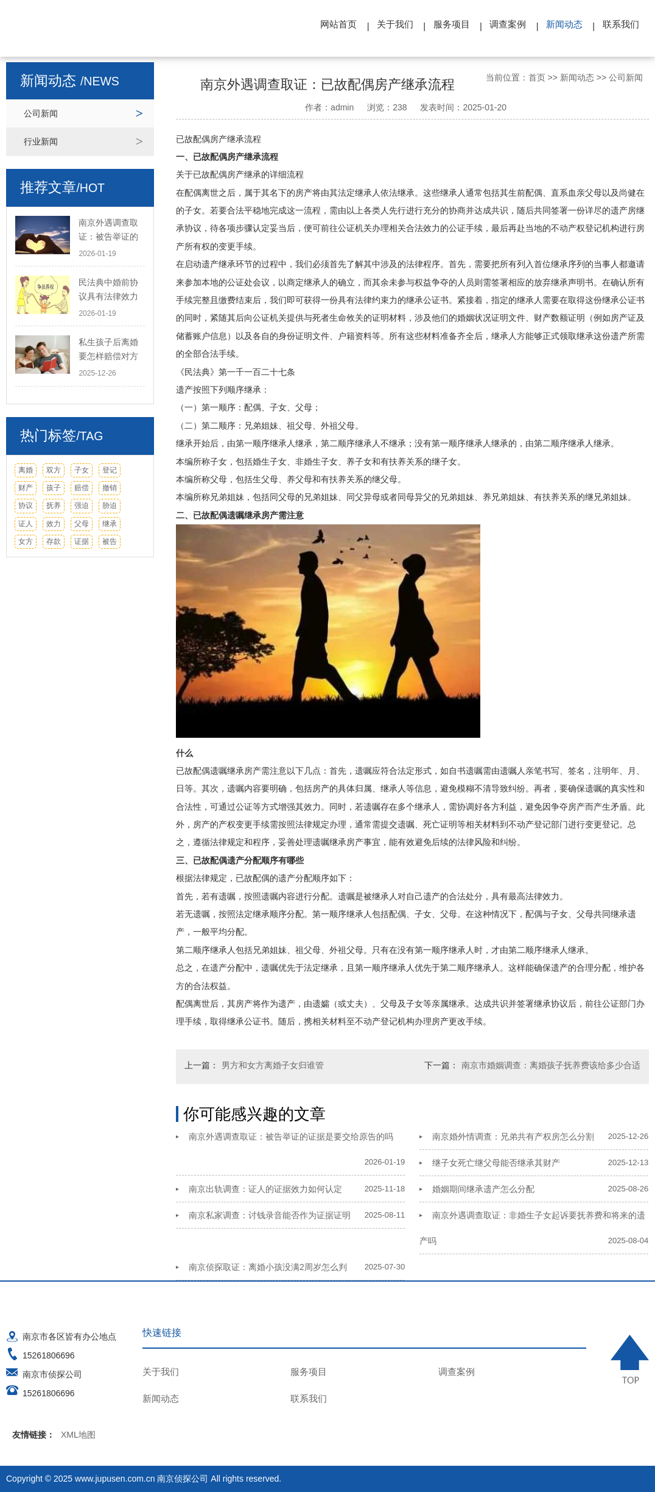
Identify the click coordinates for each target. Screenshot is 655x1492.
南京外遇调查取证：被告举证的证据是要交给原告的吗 (291, 1136)
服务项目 (451, 24)
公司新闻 (41, 113)
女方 (25, 541)
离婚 (25, 470)
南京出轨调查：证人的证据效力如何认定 (265, 1189)
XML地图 (78, 1435)
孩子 (53, 488)
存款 (53, 541)
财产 (25, 488)
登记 (109, 470)
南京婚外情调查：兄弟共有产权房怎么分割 (513, 1136)
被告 (109, 541)
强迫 (81, 505)
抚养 (53, 505)
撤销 (109, 488)
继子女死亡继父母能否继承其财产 (496, 1163)
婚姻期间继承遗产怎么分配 (483, 1189)
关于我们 (395, 24)
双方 (53, 470)
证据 (81, 541)
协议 (25, 505)
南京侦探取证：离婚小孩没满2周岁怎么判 (268, 1267)
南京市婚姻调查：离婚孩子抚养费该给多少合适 (550, 1065)
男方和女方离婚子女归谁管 (273, 1065)
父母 (81, 523)
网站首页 (338, 24)
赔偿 (81, 488)
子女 (81, 470)
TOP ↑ (630, 1358)
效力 (53, 523)
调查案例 (507, 24)
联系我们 (621, 24)
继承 (109, 523)
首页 (536, 77)
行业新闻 (41, 141)
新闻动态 (564, 24)
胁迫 (109, 505)
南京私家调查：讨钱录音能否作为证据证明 (270, 1215)
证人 (25, 523)
